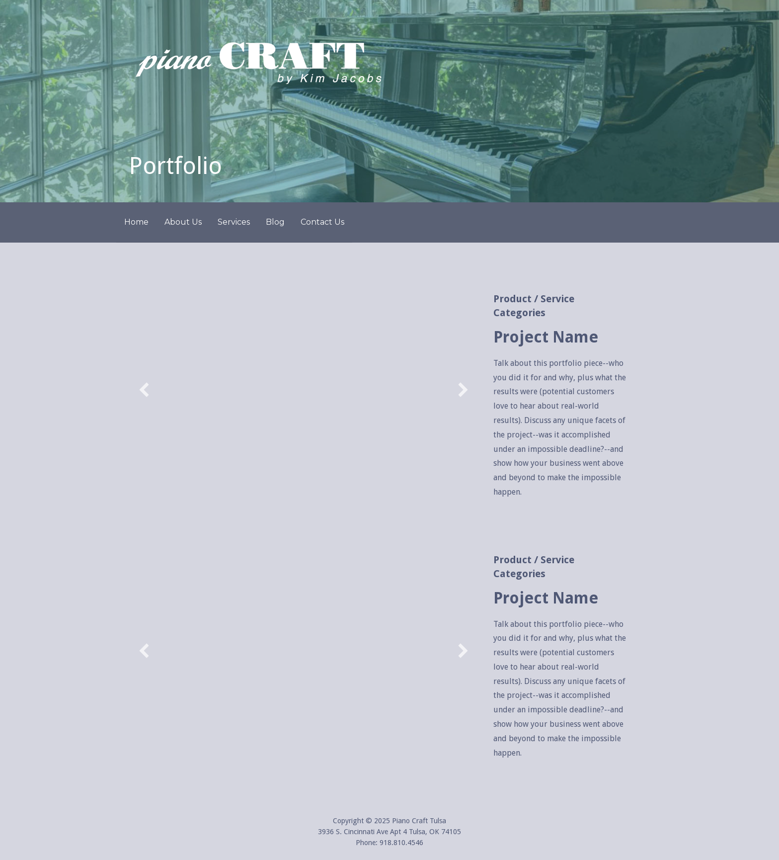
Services (234, 222)
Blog (275, 222)
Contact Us (322, 222)
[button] (144, 390)
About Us (183, 222)
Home (136, 222)
